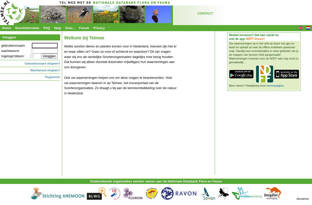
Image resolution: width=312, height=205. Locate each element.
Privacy (99, 28)
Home (6, 28)
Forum (84, 28)
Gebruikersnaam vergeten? (42, 63)
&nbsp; (95, 137)
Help (57, 28)
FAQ (46, 28)
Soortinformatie (27, 28)
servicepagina (275, 85)
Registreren (52, 77)
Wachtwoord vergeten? (45, 70)
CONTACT (205, 13)
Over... (70, 28)
